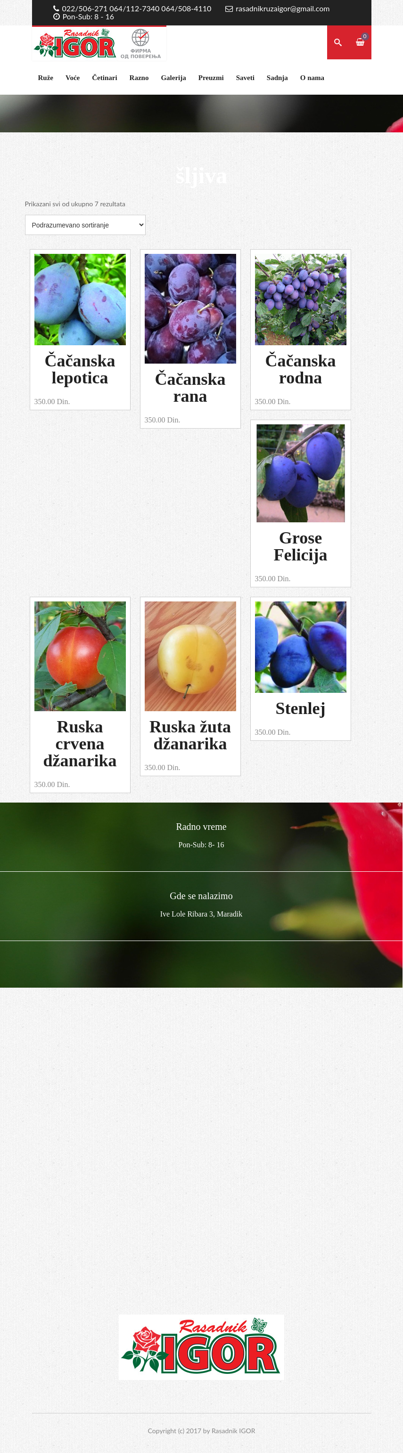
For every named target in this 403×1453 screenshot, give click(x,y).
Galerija (173, 77)
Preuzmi (211, 77)
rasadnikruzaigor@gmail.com (282, 8)
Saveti (245, 77)
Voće (73, 77)
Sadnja (277, 77)
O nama (312, 77)
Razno (139, 77)
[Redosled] (85, 225)
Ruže (46, 77)
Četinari (104, 77)
